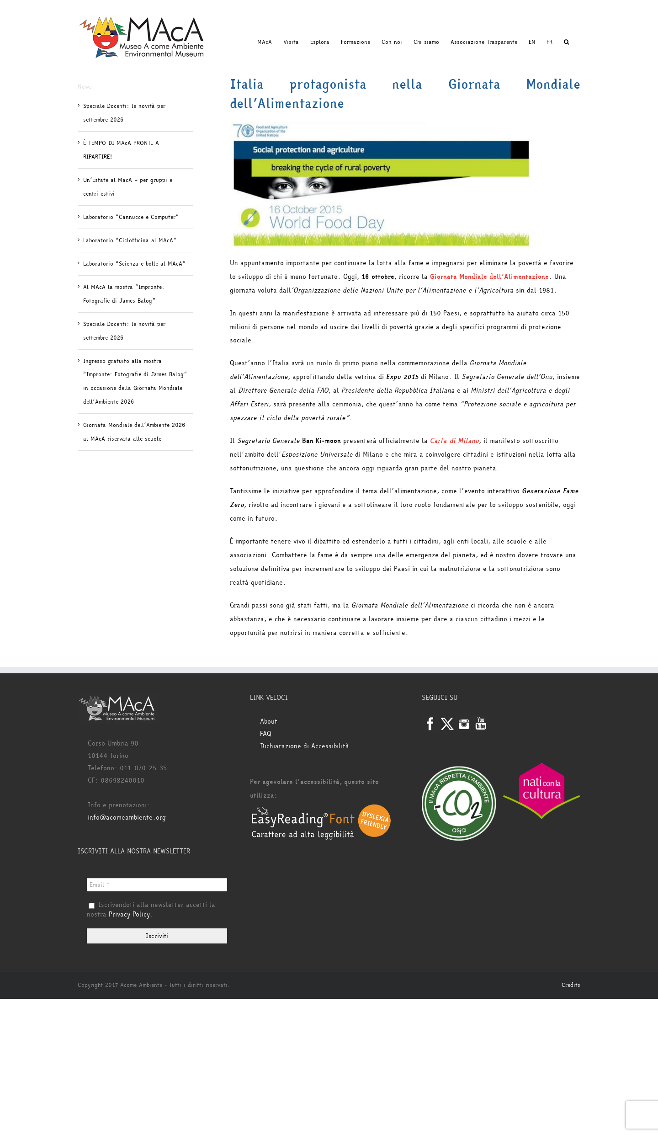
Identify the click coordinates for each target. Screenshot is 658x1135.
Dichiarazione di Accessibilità (304, 746)
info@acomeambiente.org (127, 817)
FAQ (265, 734)
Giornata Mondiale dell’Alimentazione (489, 277)
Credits (571, 985)
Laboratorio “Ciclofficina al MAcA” (129, 240)
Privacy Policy (129, 914)
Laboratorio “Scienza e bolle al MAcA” (134, 264)
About (268, 721)
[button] (566, 42)
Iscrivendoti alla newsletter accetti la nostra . (151, 910)
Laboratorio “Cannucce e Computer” (131, 217)
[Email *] (157, 884)
